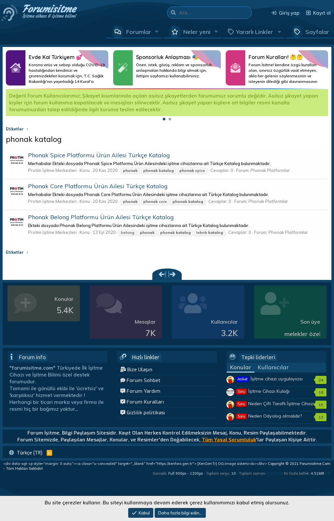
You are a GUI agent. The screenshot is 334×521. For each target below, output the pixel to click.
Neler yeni (196, 32)
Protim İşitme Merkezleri (52, 170)
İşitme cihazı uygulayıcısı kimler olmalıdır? (269, 382)
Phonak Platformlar (270, 170)
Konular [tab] (240, 367)
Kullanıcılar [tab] (273, 367)
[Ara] (215, 13)
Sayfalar (317, 32)
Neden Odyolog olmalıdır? (269, 416)
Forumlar (138, 32)
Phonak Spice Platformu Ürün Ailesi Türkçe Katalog (99, 155)
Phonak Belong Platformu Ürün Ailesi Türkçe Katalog (101, 217)
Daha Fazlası (57, 67)
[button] (157, 32)
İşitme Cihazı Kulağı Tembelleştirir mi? (263, 394)
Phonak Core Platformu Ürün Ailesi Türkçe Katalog (98, 186)
